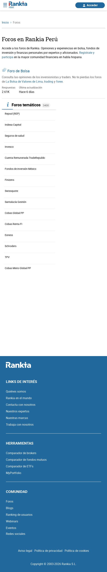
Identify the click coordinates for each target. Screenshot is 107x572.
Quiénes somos (16, 391)
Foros (9, 501)
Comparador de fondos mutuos (26, 460)
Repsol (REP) (12, 113)
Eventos (11, 528)
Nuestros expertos (17, 411)
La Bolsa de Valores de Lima (24, 81)
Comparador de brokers (21, 453)
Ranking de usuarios (19, 515)
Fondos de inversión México (20, 168)
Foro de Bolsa (18, 70)
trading (48, 81)
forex (59, 81)
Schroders (10, 246)
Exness (9, 235)
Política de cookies (77, 551)
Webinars (12, 521)
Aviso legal (25, 551)
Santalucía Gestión (15, 202)
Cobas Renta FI (13, 224)
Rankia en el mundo (19, 398)
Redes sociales (15, 534)
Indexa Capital (13, 124)
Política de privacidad (48, 551)
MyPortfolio (13, 473)
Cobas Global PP (14, 213)
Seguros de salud (14, 135)
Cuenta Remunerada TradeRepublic (25, 157)
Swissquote (11, 191)
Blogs (9, 508)
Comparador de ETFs (19, 466)
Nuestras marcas (17, 418)
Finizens (9, 180)
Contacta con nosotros (20, 405)
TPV (7, 257)
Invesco (9, 146)
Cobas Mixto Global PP (18, 268)
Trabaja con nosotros (20, 424)
